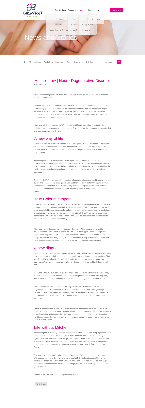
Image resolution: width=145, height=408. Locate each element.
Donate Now (116, 10)
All (30, 62)
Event (69, 62)
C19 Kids (89, 62)
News (82, 10)
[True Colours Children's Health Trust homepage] (32, 10)
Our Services (60, 10)
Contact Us (93, 10)
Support (72, 10)
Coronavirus (79, 62)
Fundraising (48, 62)
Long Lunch (60, 62)
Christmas (37, 62)
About (49, 10)
